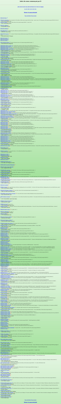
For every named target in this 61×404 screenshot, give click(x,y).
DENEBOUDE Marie (4, 181)
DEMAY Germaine (4, 150)
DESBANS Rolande (4, 325)
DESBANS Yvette (3, 328)
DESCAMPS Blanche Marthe (6, 339)
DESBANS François (4, 252)
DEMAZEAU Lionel (4, 155)
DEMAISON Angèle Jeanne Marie (7, 48)
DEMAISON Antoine (4, 49)
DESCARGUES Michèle (5, 374)
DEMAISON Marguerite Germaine (7, 116)
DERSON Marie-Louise (5, 209)
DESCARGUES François (5, 346)
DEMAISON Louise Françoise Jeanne (7, 111)
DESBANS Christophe (4, 241)
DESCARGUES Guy (4, 352)
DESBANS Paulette (4, 323)
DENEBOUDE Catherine (5, 170)
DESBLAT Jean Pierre (4, 330)
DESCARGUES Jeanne (5, 362)
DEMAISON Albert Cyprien (5, 45)
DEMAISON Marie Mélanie (5, 130)
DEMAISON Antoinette (5, 55)
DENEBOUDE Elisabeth (5, 172)
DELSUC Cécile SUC (4, 20)
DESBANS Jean (3, 268)
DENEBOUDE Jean (4, 174)
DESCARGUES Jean (4, 355)
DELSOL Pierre (3, 17)
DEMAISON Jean (3, 88)
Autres (42, 6)
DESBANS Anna (3, 228)
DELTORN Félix (3, 30)
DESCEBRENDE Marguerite (6, 379)
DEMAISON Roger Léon (5, 141)
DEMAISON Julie (4, 110)
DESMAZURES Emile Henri (6, 382)
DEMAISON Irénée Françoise (6, 86)
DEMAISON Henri (4, 83)
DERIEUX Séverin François (5, 200)
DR (33, 9)
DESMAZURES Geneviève (5, 385)
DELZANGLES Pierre (4, 42)
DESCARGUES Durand (5, 344)
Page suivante (33, 15)
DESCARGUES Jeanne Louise (6, 366)
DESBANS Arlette (4, 232)
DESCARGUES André (4, 342)
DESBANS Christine (4, 239)
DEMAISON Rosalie (4, 143)
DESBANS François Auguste (6, 255)
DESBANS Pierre (3, 324)
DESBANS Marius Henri (5, 314)
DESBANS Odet (3, 322)
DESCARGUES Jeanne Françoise (7, 365)
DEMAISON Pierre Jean (5, 140)
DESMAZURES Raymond (5, 394)
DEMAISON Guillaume (5, 78)
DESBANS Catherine (4, 236)
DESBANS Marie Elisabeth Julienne (7, 307)
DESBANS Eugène (4, 247)
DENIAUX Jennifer (4, 185)
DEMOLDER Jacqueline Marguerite (7, 164)
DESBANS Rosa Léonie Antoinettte (7, 327)
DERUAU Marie (3, 213)
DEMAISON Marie (4, 117)
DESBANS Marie (3, 290)
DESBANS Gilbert (4, 260)
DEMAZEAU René (4, 159)
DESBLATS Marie (4, 336)
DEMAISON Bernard (4, 59)
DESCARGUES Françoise (5, 349)
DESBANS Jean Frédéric (5, 277)
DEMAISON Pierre (4, 133)
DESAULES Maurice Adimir (6, 220)
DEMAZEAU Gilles (4, 154)
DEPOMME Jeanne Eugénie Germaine (7, 193)
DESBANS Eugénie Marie (5, 249)
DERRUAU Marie (4, 206)
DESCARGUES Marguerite (5, 368)
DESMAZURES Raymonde (5, 396)
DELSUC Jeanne (3, 22)
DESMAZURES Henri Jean (5, 388)
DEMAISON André (4, 47)
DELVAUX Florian (4, 39)
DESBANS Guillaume (4, 261)
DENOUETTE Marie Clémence (6, 190)
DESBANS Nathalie (4, 320)
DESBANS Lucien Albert (5, 287)
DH (28, 9)
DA (25, 9)
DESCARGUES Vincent (5, 377)
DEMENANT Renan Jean (5, 161)
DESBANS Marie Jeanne (5, 309)
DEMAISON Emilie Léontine (6, 65)
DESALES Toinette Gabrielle (6, 216)
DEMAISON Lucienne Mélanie (6, 115)
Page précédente (28, 15)
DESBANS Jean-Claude (5, 275)
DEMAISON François (4, 69)
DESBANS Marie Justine (5, 311)
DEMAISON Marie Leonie (5, 128)
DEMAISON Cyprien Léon (5, 63)
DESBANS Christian (4, 238)
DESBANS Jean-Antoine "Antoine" (7, 273)
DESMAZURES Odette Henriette (6, 392)
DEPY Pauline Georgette (5, 196)
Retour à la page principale (30, 12)
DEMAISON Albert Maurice (6, 46)
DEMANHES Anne (4, 147)
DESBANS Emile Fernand (5, 244)
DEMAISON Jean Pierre (5, 99)
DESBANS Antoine (4, 230)
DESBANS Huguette (4, 265)
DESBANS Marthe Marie (5, 316)
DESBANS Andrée (4, 227)
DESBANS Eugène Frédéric (5, 248)
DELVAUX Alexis (4, 38)
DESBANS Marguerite (4, 289)
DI (30, 9)
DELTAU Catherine (4, 25)
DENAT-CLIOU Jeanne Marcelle (6, 166)
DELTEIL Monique (4, 28)
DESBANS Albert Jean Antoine (6, 223)
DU (35, 9)
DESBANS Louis (3, 280)
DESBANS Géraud (4, 257)
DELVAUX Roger (3, 40)
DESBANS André (3, 225)
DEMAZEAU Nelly (4, 157)
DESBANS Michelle (4, 319)
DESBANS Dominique (4, 243)
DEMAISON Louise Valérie (5, 112)
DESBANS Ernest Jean (4, 246)
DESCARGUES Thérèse (5, 375)
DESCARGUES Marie (4, 370)
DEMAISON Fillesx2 (4, 67)
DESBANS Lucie (3, 283)
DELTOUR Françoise (4, 33)
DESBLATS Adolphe (4, 333)
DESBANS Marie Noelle (5, 313)
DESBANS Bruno (3, 235)
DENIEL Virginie (3, 187)
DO (32, 9)
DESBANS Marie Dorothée (5, 305)
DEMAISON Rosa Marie (5, 145)
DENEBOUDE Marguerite (5, 179)
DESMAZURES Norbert (5, 390)
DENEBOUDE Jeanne (4, 177)
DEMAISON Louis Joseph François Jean (8, 113)
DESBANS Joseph (4, 279)
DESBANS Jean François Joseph (6, 276)
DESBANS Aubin (3, 233)
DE (26, 9)
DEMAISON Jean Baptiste (5, 95)
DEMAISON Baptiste (4, 57)
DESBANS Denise (4, 242)
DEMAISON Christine (4, 61)
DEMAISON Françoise (4, 77)
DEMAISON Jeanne (4, 96)
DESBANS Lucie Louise (5, 286)
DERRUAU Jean (3, 204)
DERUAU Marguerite (4, 211)
